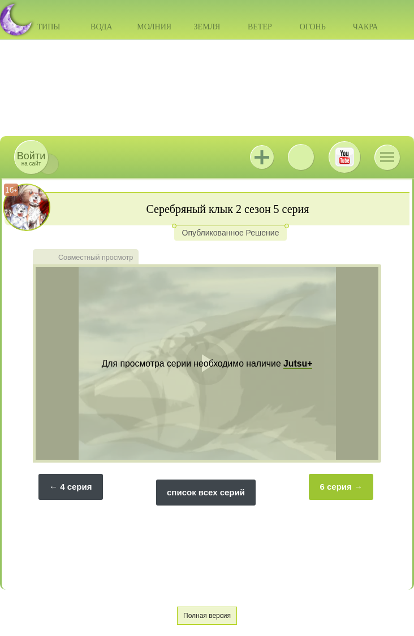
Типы (48, 27)
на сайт (31, 158)
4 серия (76, 486)
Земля (207, 27)
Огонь (313, 27)
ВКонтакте (301, 157)
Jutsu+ (262, 157)
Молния (154, 27)
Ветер (260, 27)
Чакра (365, 27)
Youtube (344, 157)
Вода (101, 27)
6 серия (335, 486)
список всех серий (206, 492)
